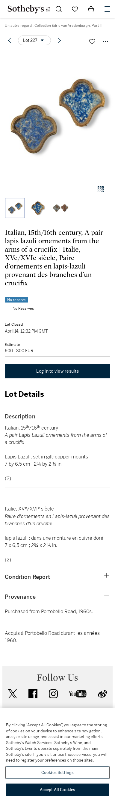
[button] (57, 115)
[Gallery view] (100, 189)
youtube (78, 693)
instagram (53, 693)
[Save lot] (92, 41)
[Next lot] (59, 40)
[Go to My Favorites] (75, 9)
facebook (32, 693)
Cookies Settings (57, 772)
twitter (12, 694)
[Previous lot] (10, 40)
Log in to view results (57, 371)
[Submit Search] (59, 9)
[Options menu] (34, 40)
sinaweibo (102, 694)
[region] (57, 754)
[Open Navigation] (107, 9)
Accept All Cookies (57, 789)
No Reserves (23, 308)
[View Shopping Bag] (91, 9)
